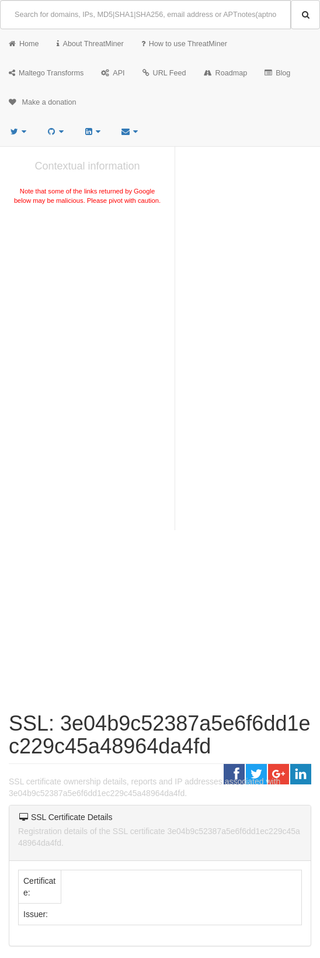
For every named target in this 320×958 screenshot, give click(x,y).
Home (24, 44)
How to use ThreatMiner (184, 44)
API (112, 73)
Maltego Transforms (46, 73)
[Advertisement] (87, 295)
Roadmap (226, 73)
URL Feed (164, 73)
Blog (277, 73)
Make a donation (42, 102)
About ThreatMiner (90, 44)
